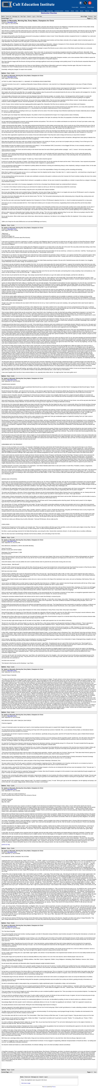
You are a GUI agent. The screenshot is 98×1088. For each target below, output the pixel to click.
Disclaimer (83, 7)
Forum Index (75, 7)
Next (95, 16)
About (72, 11)
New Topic (23, 16)
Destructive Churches (49, 13)
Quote (12, 73)
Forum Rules (90, 7)
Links (77, 11)
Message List (15, 16)
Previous (90, 16)
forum (45, 1086)
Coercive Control (59, 11)
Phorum (54, 1086)
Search (29, 16)
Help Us (87, 11)
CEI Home (42, 11)
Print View (39, 16)
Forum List (8, 16)
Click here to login (25, 1083)
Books (81, 11)
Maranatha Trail (11, 22)
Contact (67, 11)
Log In (33, 16)
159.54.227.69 (5, 844)
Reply (8, 73)
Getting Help (49, 11)
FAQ (92, 11)
